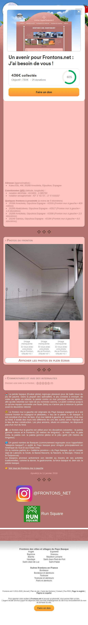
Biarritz (31, 557)
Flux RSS (67, 591)
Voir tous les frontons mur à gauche (26, 468)
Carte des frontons (48, 591)
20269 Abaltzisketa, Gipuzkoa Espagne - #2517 (32, 208)
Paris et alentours (44, 580)
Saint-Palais (54, 562)
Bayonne (31, 554)
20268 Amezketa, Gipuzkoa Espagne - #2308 (31, 213)
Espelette (54, 552)
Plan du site (35, 591)
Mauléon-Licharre (54, 557)
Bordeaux (44, 570)
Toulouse (44, 575)
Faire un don (44, 608)
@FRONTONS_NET (44, 493)
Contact (59, 591)
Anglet (31, 552)
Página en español (44, 593)
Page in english (78, 591)
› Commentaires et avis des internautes (31, 378)
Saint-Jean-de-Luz (31, 562)
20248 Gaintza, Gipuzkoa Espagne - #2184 (30, 218)
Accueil (26, 591)
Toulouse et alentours (44, 578)
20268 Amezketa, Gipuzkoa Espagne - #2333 (31, 203)
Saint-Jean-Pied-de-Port (54, 559)
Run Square (44, 513)
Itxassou (54, 554)
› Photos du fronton (19, 240)
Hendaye (31, 559)
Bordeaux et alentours (44, 573)
